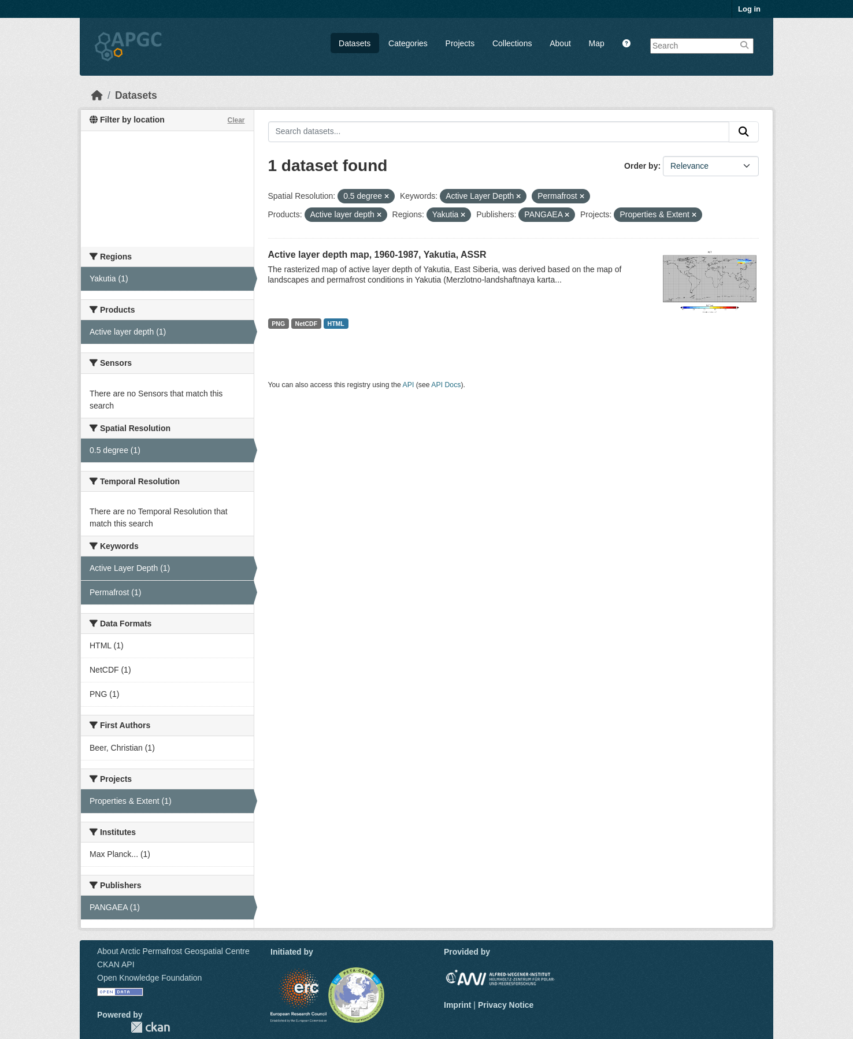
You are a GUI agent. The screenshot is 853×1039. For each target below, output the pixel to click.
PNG (278, 323)
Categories (408, 43)
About (560, 43)
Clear (235, 120)
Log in (749, 9)
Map (596, 43)
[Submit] (744, 131)
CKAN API (116, 964)
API (408, 385)
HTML (336, 323)
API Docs (446, 385)
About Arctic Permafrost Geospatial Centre (173, 951)
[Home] (97, 95)
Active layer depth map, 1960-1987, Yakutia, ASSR (377, 254)
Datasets (354, 43)
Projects (460, 43)
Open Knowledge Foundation (149, 977)
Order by (641, 165)
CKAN (150, 1027)
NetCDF (306, 323)
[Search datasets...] (499, 131)
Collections (512, 43)
